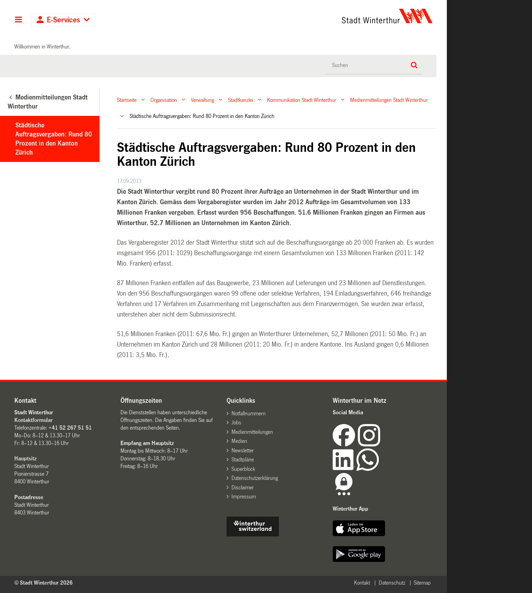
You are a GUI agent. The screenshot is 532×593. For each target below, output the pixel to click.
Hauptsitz (25, 458)
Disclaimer (242, 487)
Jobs (236, 422)
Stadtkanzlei (240, 100)
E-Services (63, 20)
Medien (239, 441)
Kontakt (362, 583)
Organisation (163, 100)
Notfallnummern (248, 413)
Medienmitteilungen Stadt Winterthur (389, 100)
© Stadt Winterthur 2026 (43, 583)
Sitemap (422, 583)
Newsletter (242, 450)
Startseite (126, 100)
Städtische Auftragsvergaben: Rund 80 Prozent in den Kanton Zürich (53, 139)
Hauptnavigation (18, 20)
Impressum (243, 496)
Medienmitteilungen (252, 432)
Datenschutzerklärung (254, 478)
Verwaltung (202, 100)
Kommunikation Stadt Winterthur (301, 100)
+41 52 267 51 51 (70, 428)
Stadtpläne (242, 459)
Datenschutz (392, 583)
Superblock (243, 469)
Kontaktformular (33, 420)
